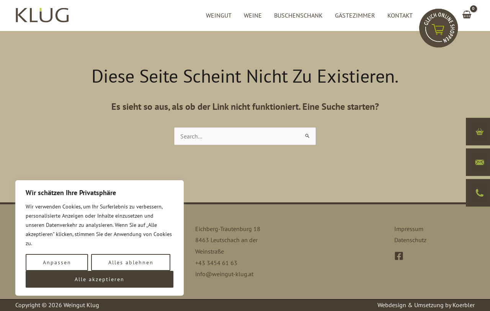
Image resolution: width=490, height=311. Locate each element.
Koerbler (463, 305)
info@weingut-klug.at (224, 274)
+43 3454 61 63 (216, 263)
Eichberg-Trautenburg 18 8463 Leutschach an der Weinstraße (227, 240)
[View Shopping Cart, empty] (467, 15)
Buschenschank (298, 15)
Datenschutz (410, 240)
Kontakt (400, 15)
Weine (253, 15)
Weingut (219, 15)
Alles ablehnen (131, 262)
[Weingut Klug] (42, 14)
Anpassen (57, 262)
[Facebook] (398, 256)
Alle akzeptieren (99, 279)
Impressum (408, 229)
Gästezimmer (355, 15)
